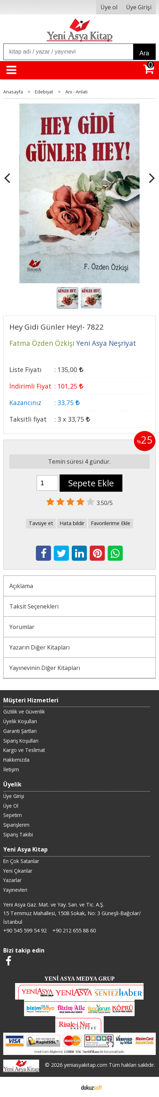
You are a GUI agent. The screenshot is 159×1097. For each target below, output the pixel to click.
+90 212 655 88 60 (74, 930)
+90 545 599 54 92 (25, 930)
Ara (144, 53)
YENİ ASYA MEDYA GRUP (80, 979)
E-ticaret (68, 1087)
